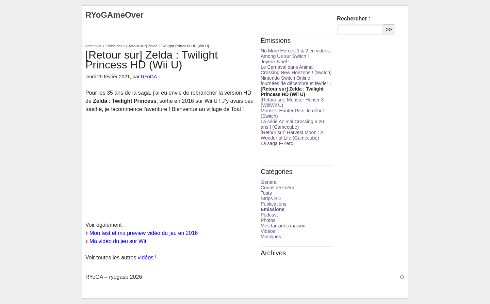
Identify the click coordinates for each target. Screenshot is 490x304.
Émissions (114, 46)
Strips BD (271, 198)
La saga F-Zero (277, 143)
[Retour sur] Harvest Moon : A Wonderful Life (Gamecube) (292, 135)
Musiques (271, 236)
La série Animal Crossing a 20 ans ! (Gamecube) (292, 124)
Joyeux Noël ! (275, 61)
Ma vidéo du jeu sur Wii (117, 241)
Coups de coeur (277, 187)
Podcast (269, 215)
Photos (268, 220)
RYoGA (149, 76)
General (269, 182)
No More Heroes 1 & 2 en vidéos (295, 50)
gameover (93, 46)
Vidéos (268, 231)
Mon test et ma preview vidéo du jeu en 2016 (143, 233)
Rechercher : (353, 18)
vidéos (145, 257)
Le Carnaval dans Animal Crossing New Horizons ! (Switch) (296, 69)
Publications (274, 204)
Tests (266, 193)
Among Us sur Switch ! (285, 56)
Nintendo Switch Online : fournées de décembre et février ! (296, 80)
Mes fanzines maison (283, 225)
